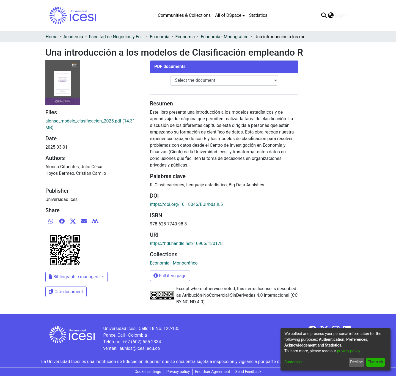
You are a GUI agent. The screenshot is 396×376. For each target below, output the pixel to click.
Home (51, 36)
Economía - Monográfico (225, 36)
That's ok (375, 362)
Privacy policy (178, 371)
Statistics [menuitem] (258, 15)
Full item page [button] (169, 275)
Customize (293, 362)
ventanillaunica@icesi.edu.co (131, 348)
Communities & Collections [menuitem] (184, 15)
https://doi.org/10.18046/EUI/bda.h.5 (186, 204)
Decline (356, 362)
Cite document (66, 291)
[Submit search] (323, 15)
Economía (159, 36)
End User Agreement (212, 371)
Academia (73, 36)
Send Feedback (248, 371)
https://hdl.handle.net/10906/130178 (186, 243)
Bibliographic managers (75, 276)
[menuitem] (229, 15)
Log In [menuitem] (341, 15)
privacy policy (348, 351)
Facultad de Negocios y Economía (116, 36)
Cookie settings (147, 371)
